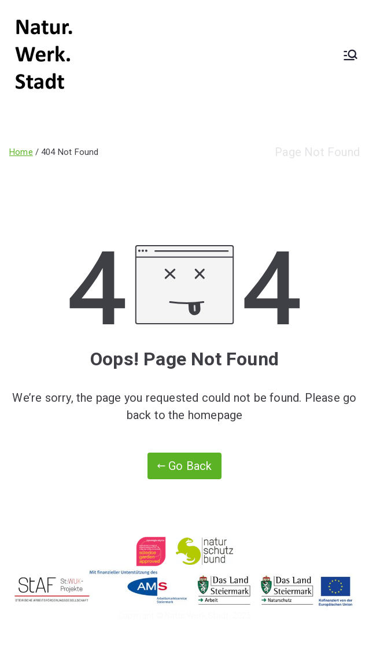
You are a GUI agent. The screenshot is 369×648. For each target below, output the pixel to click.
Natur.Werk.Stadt (196, 615)
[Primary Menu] (350, 55)
